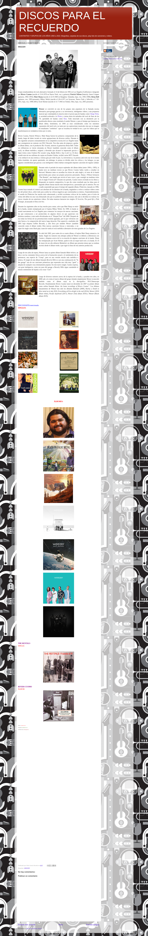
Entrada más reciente (26, 925)
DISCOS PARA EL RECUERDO (113, 59)
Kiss (65, 119)
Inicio (61, 925)
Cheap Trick (94, 114)
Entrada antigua (92, 925)
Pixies (60, 116)
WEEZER (27, 868)
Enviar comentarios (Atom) (34, 928)
